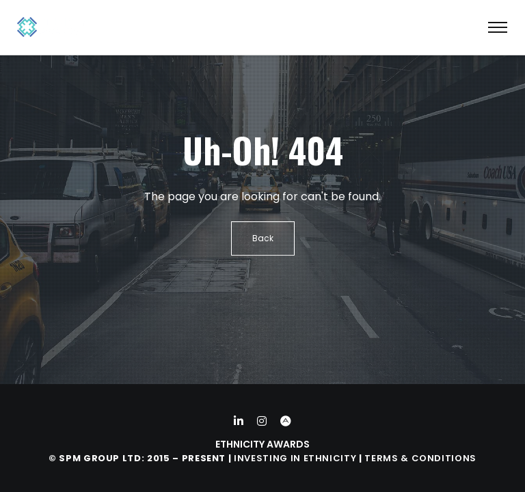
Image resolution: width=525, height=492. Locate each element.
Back (262, 238)
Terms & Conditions (420, 458)
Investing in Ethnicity (295, 458)
